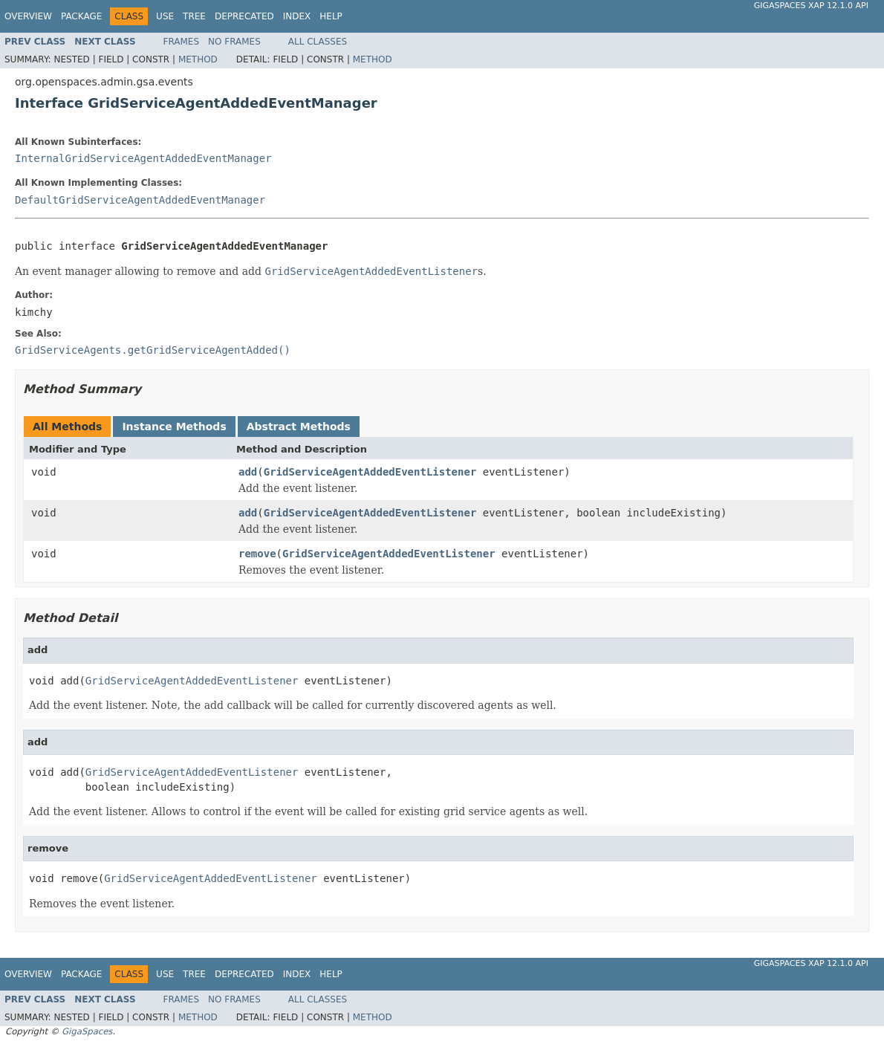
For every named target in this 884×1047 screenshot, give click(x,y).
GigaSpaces (87, 1031)
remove (257, 554)
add (247, 472)
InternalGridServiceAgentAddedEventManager (143, 158)
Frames (181, 41)
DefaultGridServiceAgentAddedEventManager (140, 200)
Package (81, 16)
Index (297, 16)
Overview (28, 16)
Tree (194, 16)
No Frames (234, 41)
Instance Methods (174, 426)
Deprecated (244, 16)
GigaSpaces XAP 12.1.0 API (811, 5)
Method (198, 59)
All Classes (317, 41)
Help (330, 16)
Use (165, 16)
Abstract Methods (299, 426)
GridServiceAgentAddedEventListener (370, 472)
